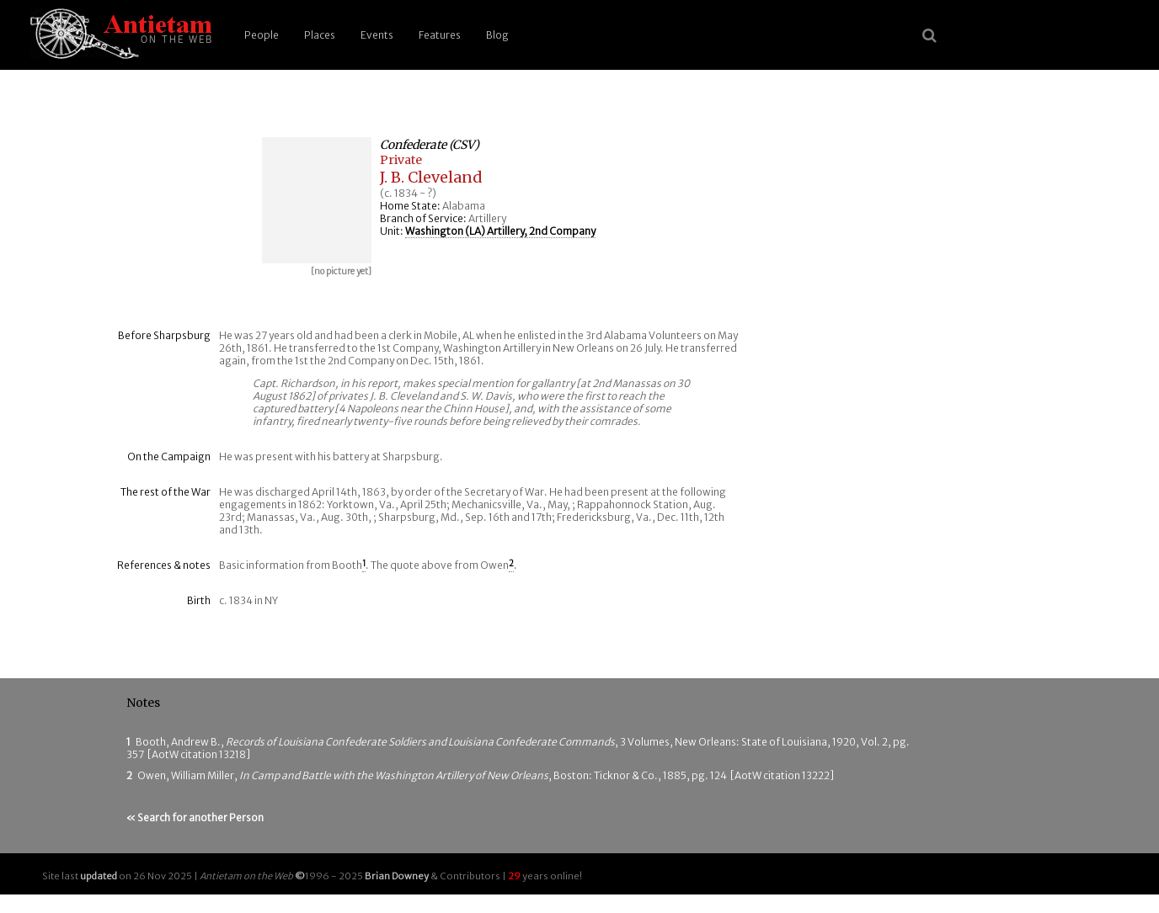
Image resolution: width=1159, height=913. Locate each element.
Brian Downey (397, 876)
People (261, 35)
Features (440, 35)
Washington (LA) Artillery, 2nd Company (500, 231)
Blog (497, 35)
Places (319, 35)
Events (377, 35)
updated (98, 876)
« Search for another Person (195, 817)
